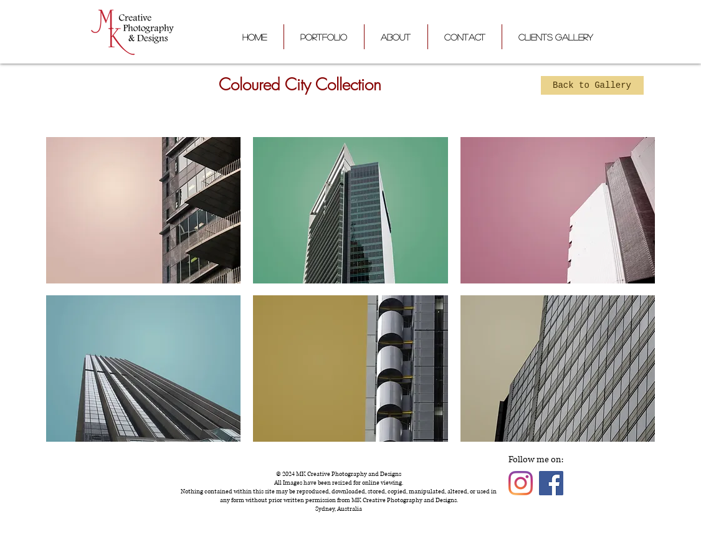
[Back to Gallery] (592, 85)
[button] (143, 210)
